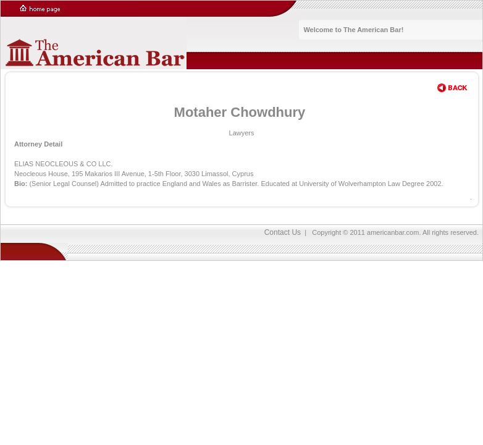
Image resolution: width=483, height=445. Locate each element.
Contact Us (282, 232)
